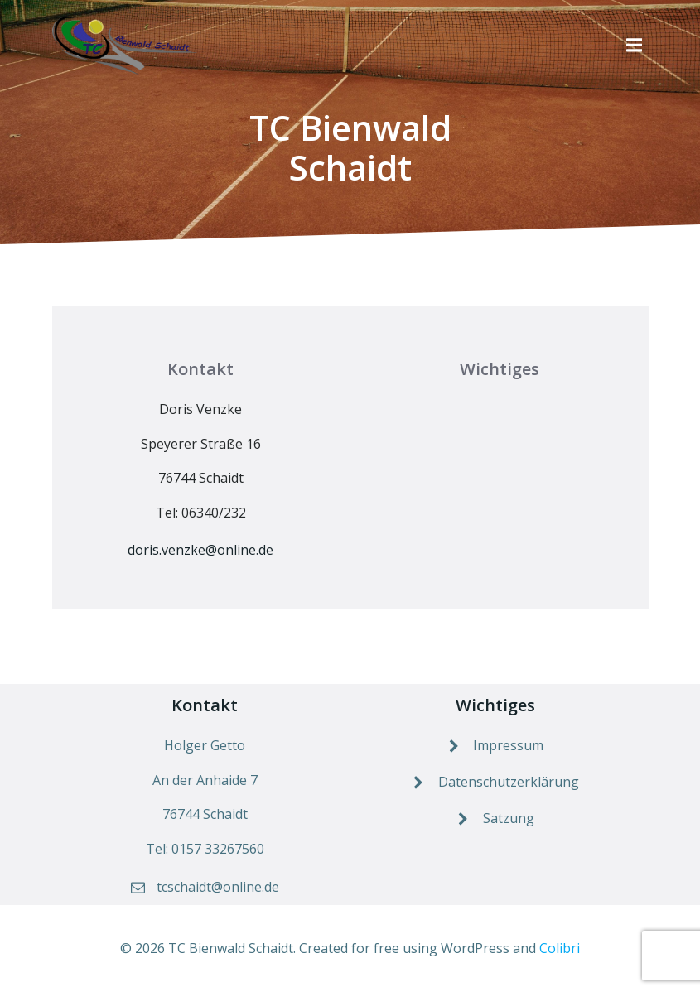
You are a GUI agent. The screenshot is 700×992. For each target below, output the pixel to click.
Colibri (559, 948)
